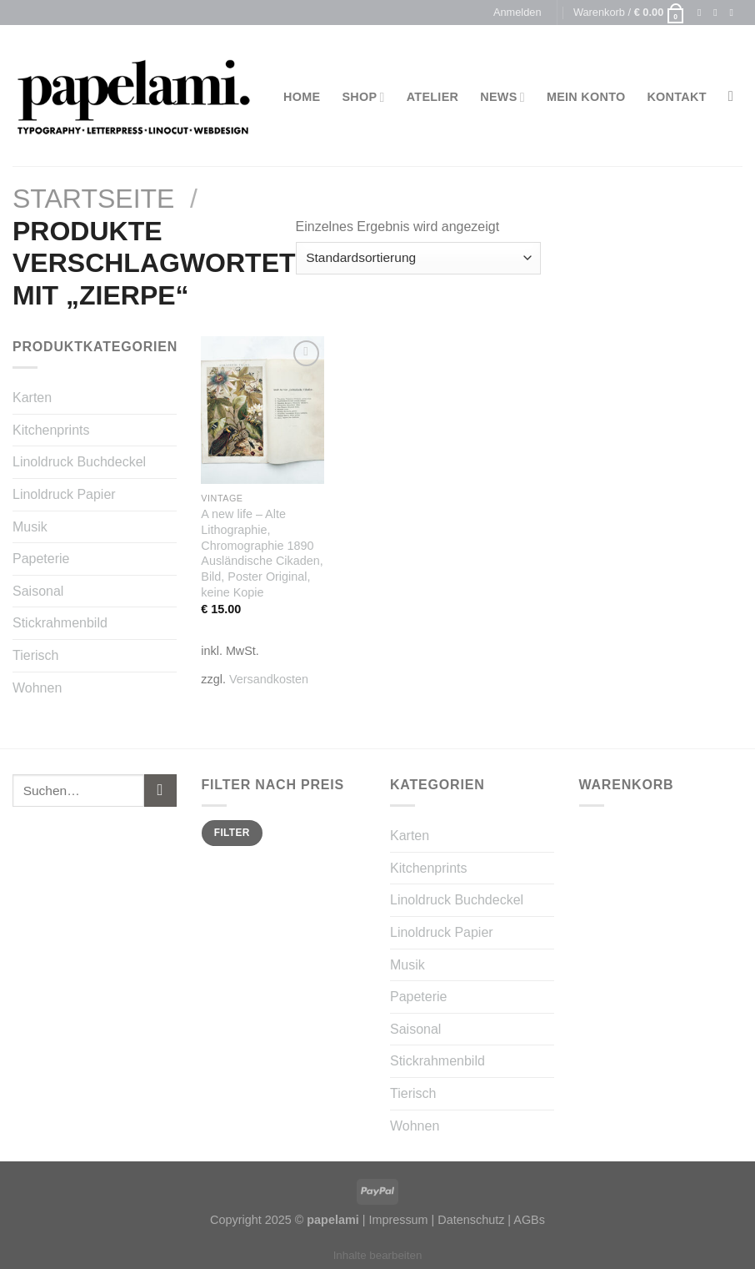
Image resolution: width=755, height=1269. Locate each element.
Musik (30, 527)
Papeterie (41, 558)
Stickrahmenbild (60, 623)
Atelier (433, 96)
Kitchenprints (51, 430)
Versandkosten (268, 679)
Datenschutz (471, 1219)
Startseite (93, 199)
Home (301, 96)
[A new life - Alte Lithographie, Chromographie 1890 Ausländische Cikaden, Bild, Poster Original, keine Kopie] (262, 410)
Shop (363, 97)
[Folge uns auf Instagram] (718, 12)
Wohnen (37, 688)
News (502, 97)
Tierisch (35, 655)
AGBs (529, 1219)
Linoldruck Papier (64, 494)
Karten (32, 397)
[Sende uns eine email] (734, 12)
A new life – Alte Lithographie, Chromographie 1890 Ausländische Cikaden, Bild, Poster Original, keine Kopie (261, 553)
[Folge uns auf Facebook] (703, 12)
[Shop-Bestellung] (418, 258)
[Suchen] (735, 97)
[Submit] (160, 790)
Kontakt (676, 96)
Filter (232, 832)
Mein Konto (586, 96)
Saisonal (37, 591)
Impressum (398, 1219)
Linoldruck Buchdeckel (79, 462)
